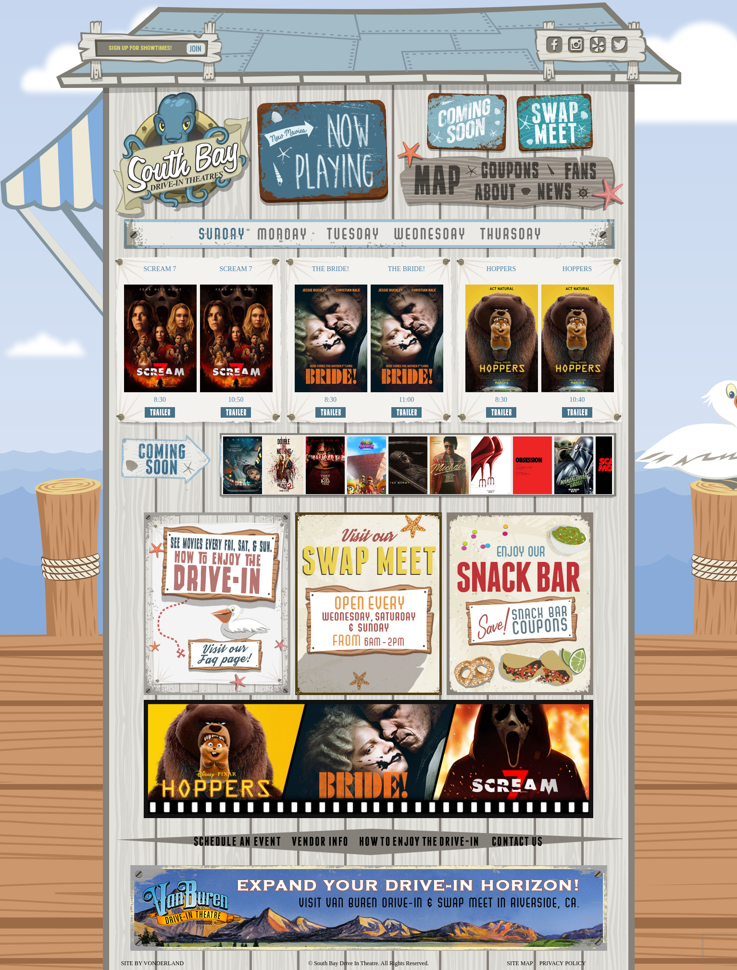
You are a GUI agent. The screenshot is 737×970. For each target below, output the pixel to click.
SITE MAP (520, 963)
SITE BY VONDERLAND (152, 963)
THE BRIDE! (330, 269)
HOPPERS (501, 269)
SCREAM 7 (159, 269)
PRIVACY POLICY (562, 963)
